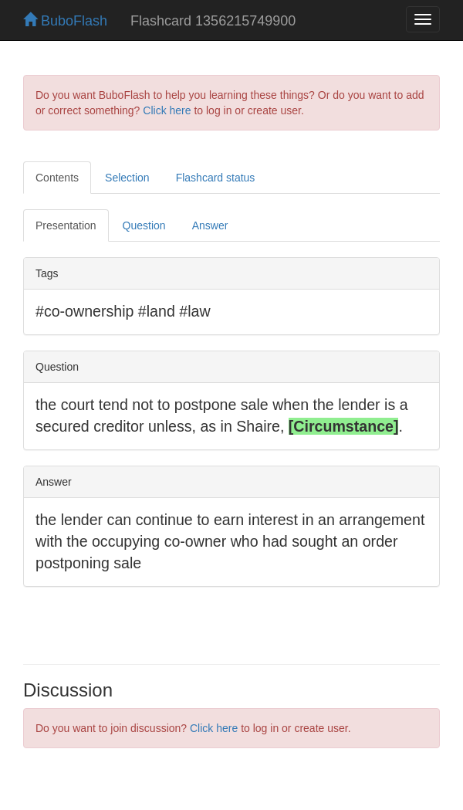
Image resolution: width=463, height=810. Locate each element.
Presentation (65, 225)
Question (144, 225)
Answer (210, 225)
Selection (127, 177)
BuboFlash (65, 21)
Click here (167, 110)
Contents (57, 177)
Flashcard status (215, 177)
